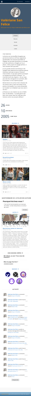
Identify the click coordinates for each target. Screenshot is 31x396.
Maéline (5, 139)
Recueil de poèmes (8, 157)
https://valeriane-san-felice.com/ (21, 27)
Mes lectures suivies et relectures (12, 228)
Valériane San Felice (7, 229)
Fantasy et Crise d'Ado (13, 332)
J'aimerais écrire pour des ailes (19, 343)
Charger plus (15, 379)
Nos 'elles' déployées (13, 301)
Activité (15, 45)
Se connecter (20, 1)
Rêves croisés (7, 182)
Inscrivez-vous (5, 394)
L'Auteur (15, 35)
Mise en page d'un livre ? (11, 261)
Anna (13, 376)
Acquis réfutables (16, 296)
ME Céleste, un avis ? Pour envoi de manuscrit (14, 256)
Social (15, 42)
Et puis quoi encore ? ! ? (17, 366)
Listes (15, 48)
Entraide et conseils (8, 263)
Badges (15, 269)
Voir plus (25, 209)
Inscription (27, 1)
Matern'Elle (14, 306)
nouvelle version (14, 317)
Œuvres (15, 39)
